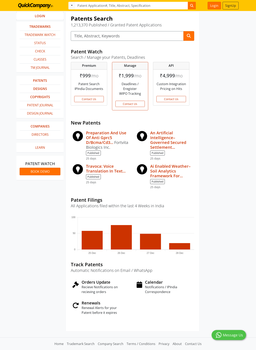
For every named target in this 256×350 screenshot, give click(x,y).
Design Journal (40, 113)
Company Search (110, 344)
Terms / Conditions (141, 344)
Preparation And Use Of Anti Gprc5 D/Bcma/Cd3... (106, 137)
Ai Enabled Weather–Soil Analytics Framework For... (170, 171)
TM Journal (40, 67)
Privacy (164, 344)
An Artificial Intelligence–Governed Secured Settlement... (168, 140)
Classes (40, 59)
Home (59, 344)
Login (214, 5)
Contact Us (89, 99)
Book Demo (40, 171)
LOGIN (40, 16)
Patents (40, 80)
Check (40, 51)
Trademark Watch (40, 35)
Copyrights (40, 97)
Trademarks (40, 26)
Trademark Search (81, 344)
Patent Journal (40, 105)
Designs (40, 89)
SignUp (230, 5)
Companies (40, 126)
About (177, 344)
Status (40, 43)
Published (93, 153)
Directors (40, 134)
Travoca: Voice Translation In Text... (106, 169)
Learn (40, 147)
